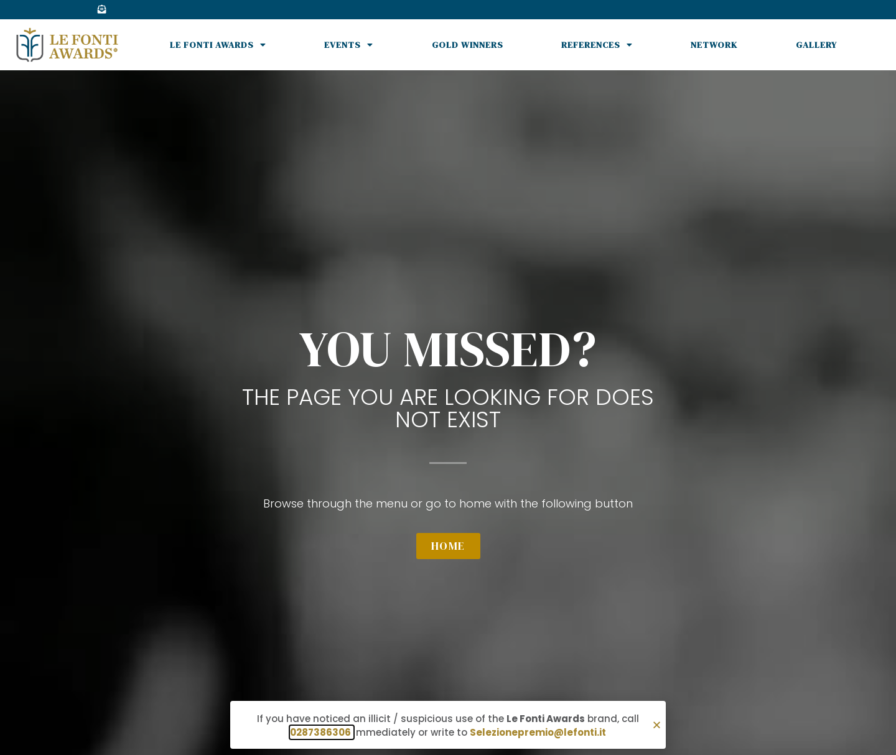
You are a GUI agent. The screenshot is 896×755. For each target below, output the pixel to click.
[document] (448, 377)
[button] (656, 725)
